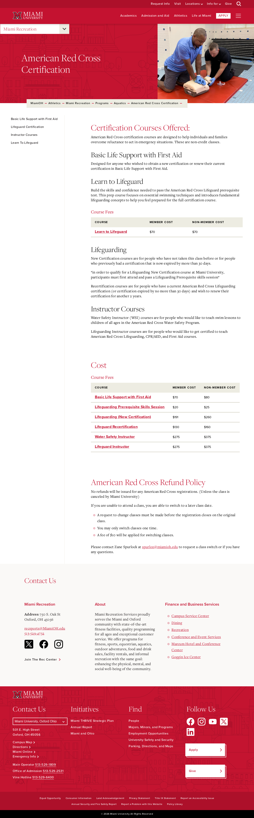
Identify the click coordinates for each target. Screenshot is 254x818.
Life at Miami (201, 16)
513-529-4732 (34, 633)
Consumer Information (79, 798)
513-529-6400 (43, 777)
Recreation (180, 629)
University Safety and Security (151, 740)
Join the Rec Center (40, 660)
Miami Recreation (20, 29)
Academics (128, 16)
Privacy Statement (139, 798)
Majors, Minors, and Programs (151, 727)
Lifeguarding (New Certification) (123, 417)
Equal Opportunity (50, 798)
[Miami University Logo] (28, 15)
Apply (223, 16)
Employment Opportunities (148, 734)
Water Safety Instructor (115, 436)
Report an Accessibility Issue (197, 798)
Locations (192, 4)
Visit (177, 4)
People (134, 721)
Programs (102, 103)
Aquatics (120, 103)
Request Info (160, 4)
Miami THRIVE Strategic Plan (92, 721)
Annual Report (81, 727)
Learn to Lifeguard (111, 231)
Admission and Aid (155, 16)
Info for (212, 4)
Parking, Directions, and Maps (151, 746)
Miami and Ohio (82, 734)
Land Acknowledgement (110, 798)
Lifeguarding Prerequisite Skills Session (130, 407)
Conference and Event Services (196, 636)
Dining (176, 622)
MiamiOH (37, 103)
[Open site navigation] (238, 16)
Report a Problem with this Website (141, 804)
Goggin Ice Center (186, 656)
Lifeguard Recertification (116, 427)
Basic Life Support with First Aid (123, 397)
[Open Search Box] (239, 4)
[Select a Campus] (40, 721)
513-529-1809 (45, 765)
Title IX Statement (165, 798)
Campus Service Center (190, 615)
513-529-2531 (53, 771)
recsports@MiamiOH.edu (44, 628)
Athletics (180, 16)
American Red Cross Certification (154, 103)
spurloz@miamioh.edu (160, 546)
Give (228, 4)
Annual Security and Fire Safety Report (93, 804)
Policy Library (175, 804)
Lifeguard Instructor (112, 446)
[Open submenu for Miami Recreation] (64, 29)
